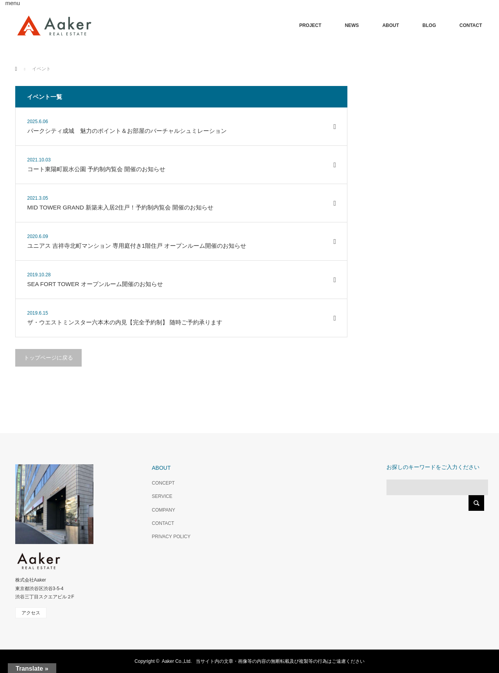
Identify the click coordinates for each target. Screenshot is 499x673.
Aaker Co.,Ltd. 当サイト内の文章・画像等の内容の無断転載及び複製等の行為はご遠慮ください (263, 661)
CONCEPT (163, 483)
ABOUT (390, 25)
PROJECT (310, 25)
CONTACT (471, 25)
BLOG (429, 25)
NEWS (352, 25)
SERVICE (162, 496)
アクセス (30, 613)
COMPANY (163, 510)
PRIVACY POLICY (171, 536)
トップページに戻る (48, 357)
